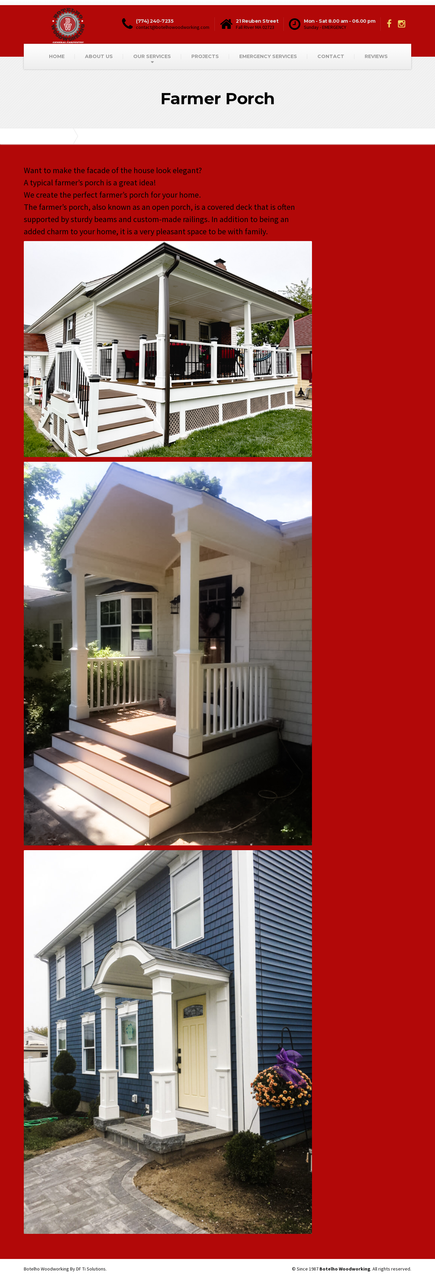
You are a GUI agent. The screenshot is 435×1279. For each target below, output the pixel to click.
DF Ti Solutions (91, 1269)
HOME (57, 56)
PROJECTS (205, 56)
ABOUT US (99, 56)
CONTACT (330, 56)
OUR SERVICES (152, 56)
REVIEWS (376, 56)
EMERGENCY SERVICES (268, 56)
